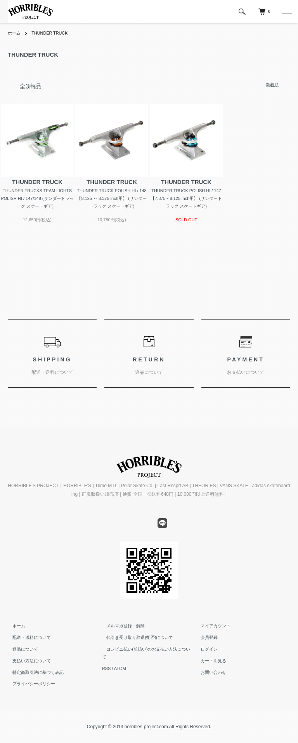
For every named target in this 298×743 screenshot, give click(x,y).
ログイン (204, 649)
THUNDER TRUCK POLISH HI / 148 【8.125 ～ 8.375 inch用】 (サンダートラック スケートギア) (112, 198)
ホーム (15, 33)
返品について (20, 649)
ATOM (120, 660)
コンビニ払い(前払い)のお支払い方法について (146, 649)
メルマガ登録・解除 (121, 625)
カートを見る (209, 660)
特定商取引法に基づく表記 (33, 672)
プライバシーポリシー (29, 683)
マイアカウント (211, 625)
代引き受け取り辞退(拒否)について (135, 637)
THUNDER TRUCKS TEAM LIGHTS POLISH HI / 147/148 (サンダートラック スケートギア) (37, 198)
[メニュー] (286, 11)
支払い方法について (27, 660)
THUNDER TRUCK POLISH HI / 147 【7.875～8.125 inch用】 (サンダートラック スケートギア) (186, 198)
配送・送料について (27, 637)
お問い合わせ (209, 672)
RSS (106, 660)
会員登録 (204, 637)
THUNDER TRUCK (53, 33)
